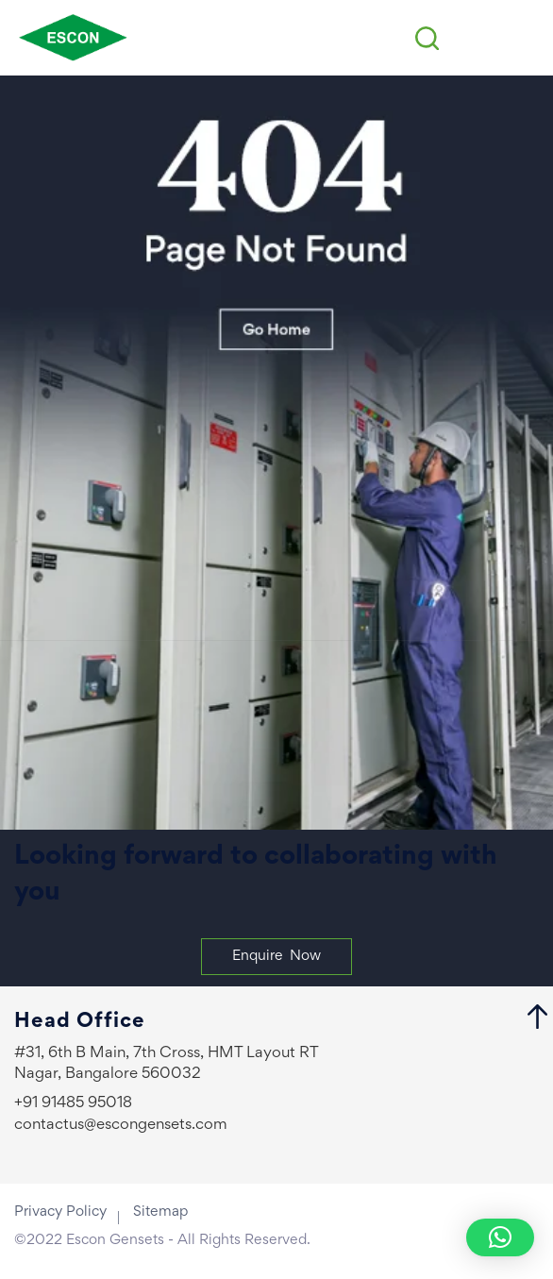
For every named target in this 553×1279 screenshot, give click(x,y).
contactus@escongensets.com (120, 1126)
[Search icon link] (427, 38)
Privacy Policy (60, 1212)
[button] (500, 1237)
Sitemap (160, 1212)
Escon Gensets (115, 1240)
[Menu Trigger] (523, 38)
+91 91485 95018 (73, 1104)
